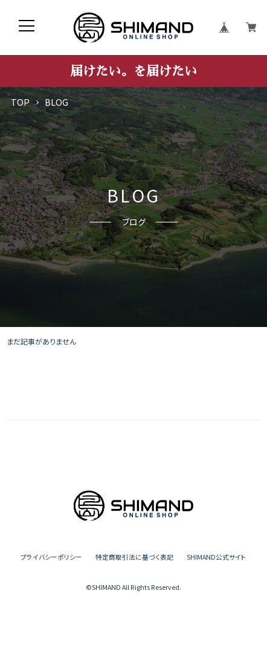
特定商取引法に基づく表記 (134, 557)
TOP (20, 102)
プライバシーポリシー (51, 557)
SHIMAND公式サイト (216, 557)
